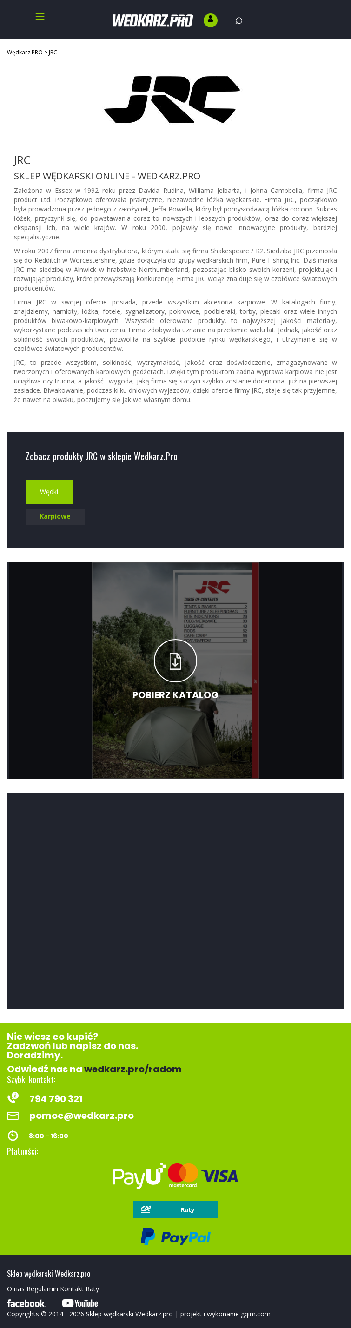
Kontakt (72, 1288)
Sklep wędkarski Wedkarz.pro (129, 1313)
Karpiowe (55, 516)
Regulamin (42, 1288)
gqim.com (256, 1313)
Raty (92, 1288)
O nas (16, 1288)
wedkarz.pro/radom (133, 1069)
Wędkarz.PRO (25, 52)
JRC (53, 52)
